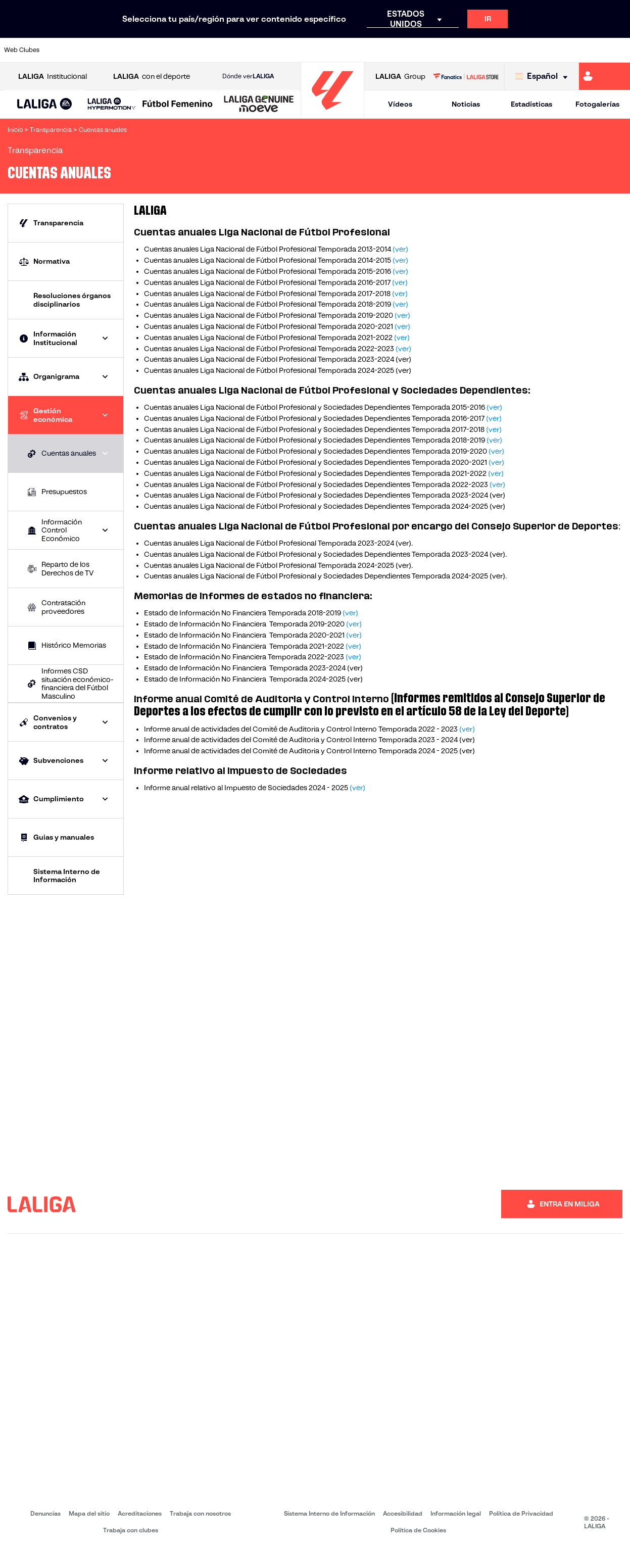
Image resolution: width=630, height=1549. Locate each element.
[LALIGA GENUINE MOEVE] (259, 104)
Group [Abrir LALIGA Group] (400, 76)
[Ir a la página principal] (332, 114)
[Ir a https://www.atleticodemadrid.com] (90, 50)
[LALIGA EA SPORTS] (44, 104)
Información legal (455, 1513)
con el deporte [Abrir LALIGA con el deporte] (151, 76)
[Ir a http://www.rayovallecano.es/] (324, 50)
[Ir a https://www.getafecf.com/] (237, 50)
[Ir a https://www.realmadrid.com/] (471, 50)
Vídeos (400, 104)
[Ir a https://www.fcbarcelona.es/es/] (207, 50)
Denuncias (45, 1513)
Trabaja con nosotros (200, 1513)
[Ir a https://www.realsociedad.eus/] (530, 50)
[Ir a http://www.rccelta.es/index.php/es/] (354, 50)
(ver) (400, 249)
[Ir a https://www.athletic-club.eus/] (61, 50)
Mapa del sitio (89, 1513)
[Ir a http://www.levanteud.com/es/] (295, 50)
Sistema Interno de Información (329, 1513)
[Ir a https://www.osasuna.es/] (119, 50)
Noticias (466, 104)
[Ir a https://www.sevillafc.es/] (559, 50)
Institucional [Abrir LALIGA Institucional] (52, 76)
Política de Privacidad (521, 1513)
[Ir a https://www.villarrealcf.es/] (618, 50)
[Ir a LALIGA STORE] (466, 76)
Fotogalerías (597, 104)
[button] (44, 104)
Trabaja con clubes (130, 1530)
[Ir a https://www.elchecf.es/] (178, 50)
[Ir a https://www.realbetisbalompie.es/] (442, 50)
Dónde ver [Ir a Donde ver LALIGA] (248, 76)
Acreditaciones (140, 1513)
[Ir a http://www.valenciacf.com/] (589, 50)
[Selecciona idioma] (543, 76)
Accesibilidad (402, 1513)
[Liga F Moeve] (177, 104)
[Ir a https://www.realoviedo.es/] (501, 50)
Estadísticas (531, 104)
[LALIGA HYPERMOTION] (111, 104)
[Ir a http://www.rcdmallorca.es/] (413, 50)
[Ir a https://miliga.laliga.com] (604, 76)
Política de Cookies (418, 1530)
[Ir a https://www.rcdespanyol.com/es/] (384, 50)
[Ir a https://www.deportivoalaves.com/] (149, 50)
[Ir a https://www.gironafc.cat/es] (266, 50)
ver (403, 543)
